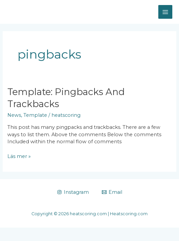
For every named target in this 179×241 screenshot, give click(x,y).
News (14, 115)
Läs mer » (19, 156)
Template (35, 115)
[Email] (112, 192)
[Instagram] (73, 192)
